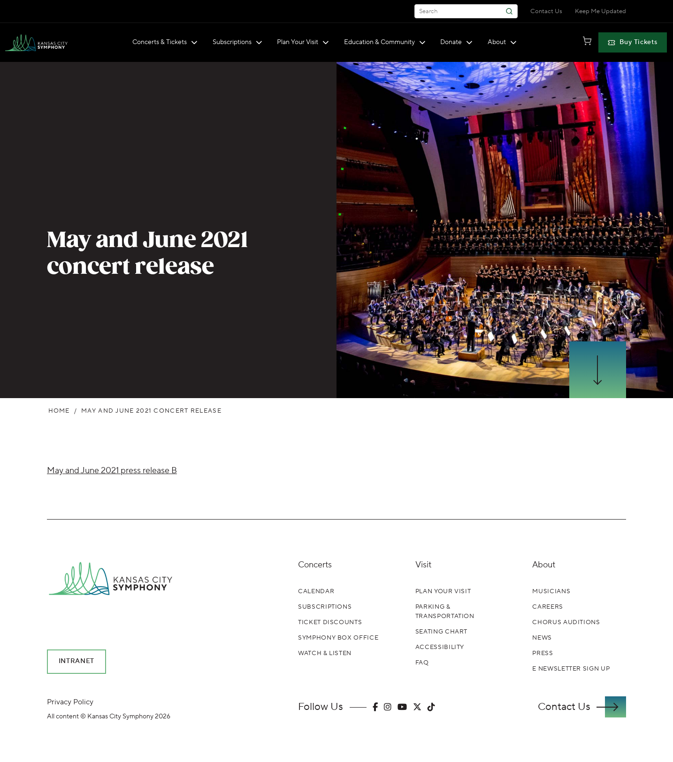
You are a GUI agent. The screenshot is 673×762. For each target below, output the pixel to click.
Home (59, 411)
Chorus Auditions (566, 622)
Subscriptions (237, 42)
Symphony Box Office (338, 637)
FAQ (422, 662)
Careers (547, 607)
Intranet (77, 661)
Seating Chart (441, 631)
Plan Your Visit (303, 42)
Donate (456, 42)
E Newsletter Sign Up (571, 668)
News (542, 637)
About (502, 42)
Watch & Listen (325, 653)
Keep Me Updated (600, 11)
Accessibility (439, 647)
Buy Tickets (633, 42)
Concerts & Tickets (165, 42)
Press (542, 653)
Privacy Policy (70, 702)
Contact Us (546, 11)
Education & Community (385, 42)
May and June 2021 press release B (112, 470)
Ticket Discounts (330, 622)
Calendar (316, 591)
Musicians (551, 591)
